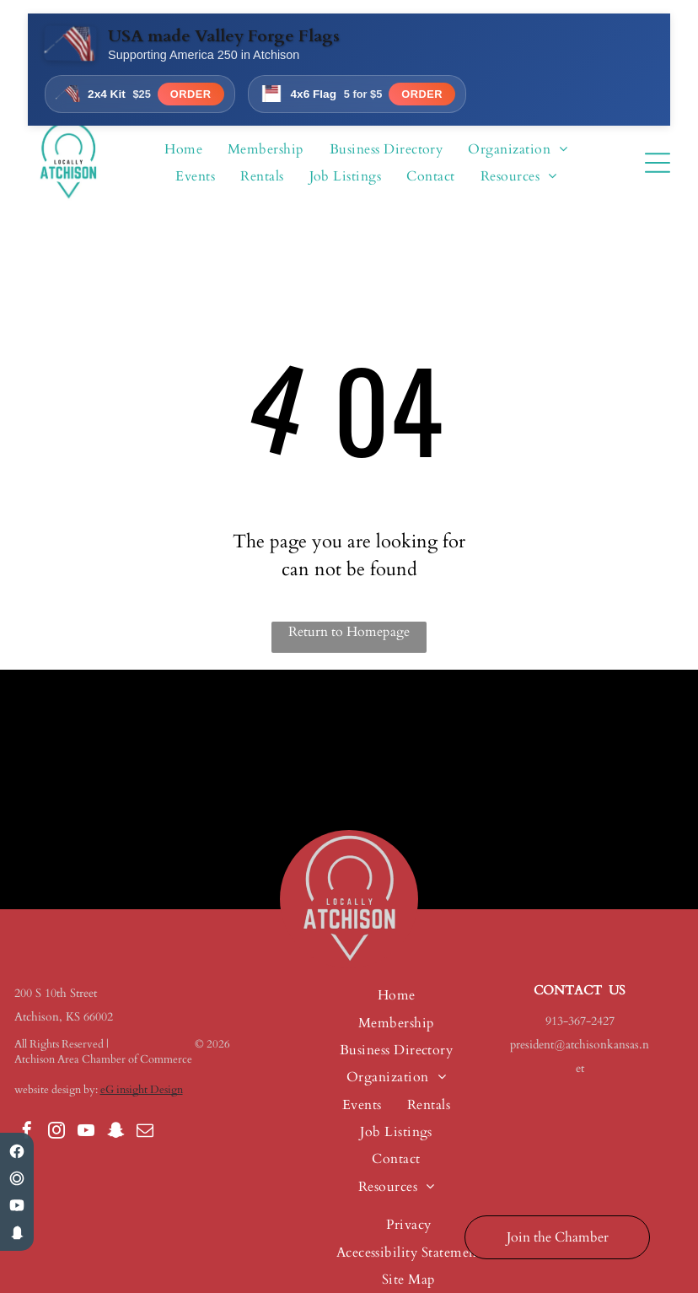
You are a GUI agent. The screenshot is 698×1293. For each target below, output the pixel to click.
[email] (145, 1132)
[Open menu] (657, 162)
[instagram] (56, 1132)
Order (191, 94)
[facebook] (27, 1132)
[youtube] (86, 1132)
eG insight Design (141, 1089)
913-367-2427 (580, 1021)
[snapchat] (115, 1132)
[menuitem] (183, 149)
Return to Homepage (349, 631)
